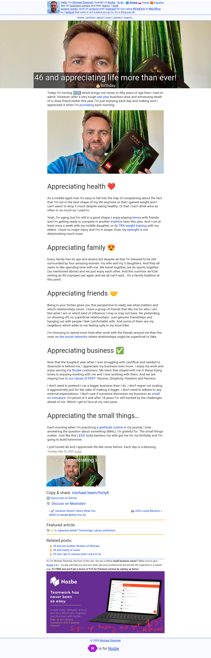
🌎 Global (131, 2)
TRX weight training (133, 226)
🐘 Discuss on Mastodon (66, 504)
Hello (64, 2)
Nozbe (111, 2)
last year (103, 97)
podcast (111, 8)
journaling (87, 105)
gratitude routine (111, 427)
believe (70, 12)
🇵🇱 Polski (143, 2)
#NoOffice (155, 8)
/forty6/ (78, 451)
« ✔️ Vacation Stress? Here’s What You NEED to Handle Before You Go (72, 513)
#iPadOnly (139, 8)
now (108, 17)
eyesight (133, 230)
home (80, 17)
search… (129, 17)
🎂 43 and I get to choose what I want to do (75, 554)
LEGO (81, 435)
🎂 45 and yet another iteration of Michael (74, 546)
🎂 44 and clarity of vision (64, 550)
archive (90, 17)
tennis (136, 217)
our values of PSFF (82, 378)
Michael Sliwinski (82, 2)
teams (106, 5)
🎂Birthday (105, 85)
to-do (120, 2)
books (74, 8)
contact (117, 17)
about (100, 17)
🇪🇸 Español (157, 2)
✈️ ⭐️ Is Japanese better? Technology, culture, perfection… (81, 530)
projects (94, 8)
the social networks (74, 337)
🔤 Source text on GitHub (61, 498)
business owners (80, 5)
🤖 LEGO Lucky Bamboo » (146, 510)
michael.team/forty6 (90, 492)
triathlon (117, 221)
